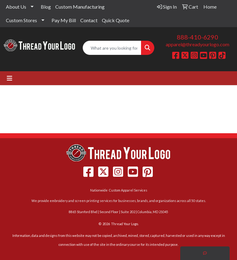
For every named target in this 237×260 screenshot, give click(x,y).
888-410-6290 (197, 37)
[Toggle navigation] (9, 78)
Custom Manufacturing (80, 7)
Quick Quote (115, 20)
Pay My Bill (64, 20)
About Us (16, 7)
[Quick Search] (112, 48)
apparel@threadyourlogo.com (197, 44)
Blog (46, 7)
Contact (89, 20)
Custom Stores (21, 20)
